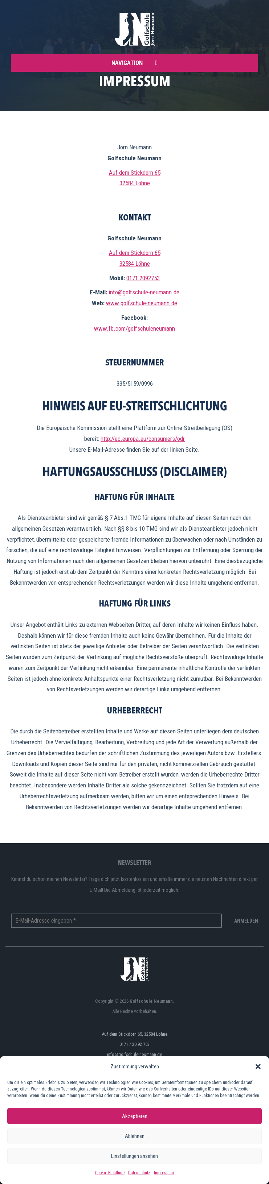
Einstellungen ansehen (134, 1156)
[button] (258, 1066)
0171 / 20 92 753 (134, 1044)
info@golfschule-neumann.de (144, 292)
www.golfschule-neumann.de (141, 303)
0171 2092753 (143, 278)
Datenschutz (139, 1172)
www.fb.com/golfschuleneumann (134, 328)
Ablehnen (134, 1136)
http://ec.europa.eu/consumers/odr (143, 438)
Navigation (134, 62)
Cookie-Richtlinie (110, 1172)
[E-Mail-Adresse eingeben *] (116, 921)
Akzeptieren (134, 1116)
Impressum (164, 1172)
